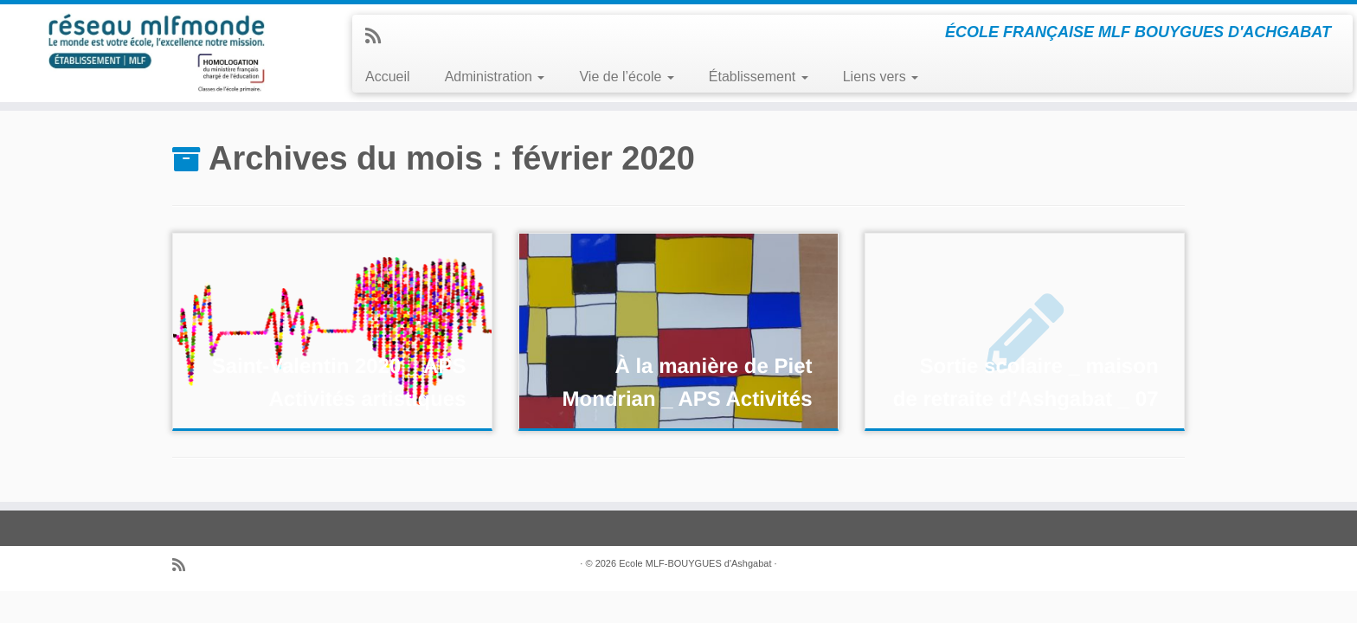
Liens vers (880, 76)
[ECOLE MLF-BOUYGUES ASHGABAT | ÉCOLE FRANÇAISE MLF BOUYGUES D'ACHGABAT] (156, 53)
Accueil (387, 76)
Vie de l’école (626, 76)
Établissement (758, 76)
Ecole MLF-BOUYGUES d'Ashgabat (695, 563)
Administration (495, 76)
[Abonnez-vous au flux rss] (378, 36)
